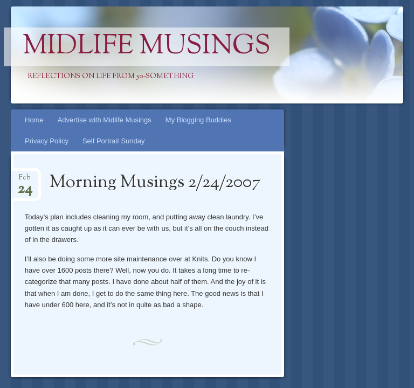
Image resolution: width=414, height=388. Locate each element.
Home (34, 120)
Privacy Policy (46, 141)
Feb (24, 181)
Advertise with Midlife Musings (104, 120)
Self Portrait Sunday (113, 141)
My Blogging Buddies (198, 120)
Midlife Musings (147, 46)
